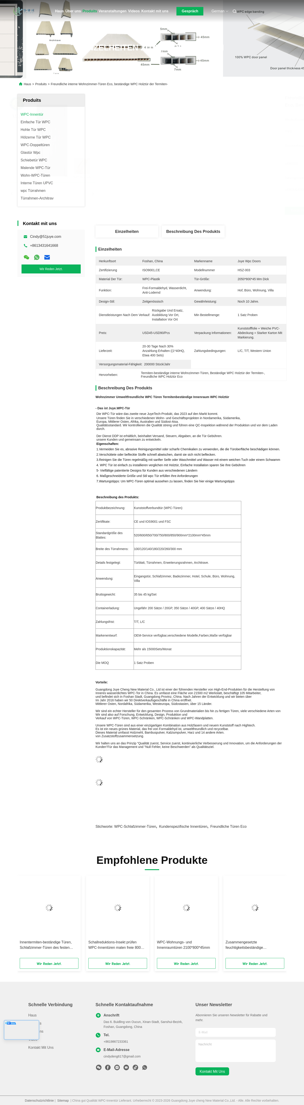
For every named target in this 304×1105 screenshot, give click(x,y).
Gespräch (190, 11)
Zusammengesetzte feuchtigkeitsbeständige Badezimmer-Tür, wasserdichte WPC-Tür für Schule (250, 945)
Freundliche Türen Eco (228, 826)
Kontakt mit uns (155, 11)
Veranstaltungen (112, 11)
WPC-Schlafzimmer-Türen (135, 826)
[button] (33, 918)
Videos (134, 11)
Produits (90, 11)
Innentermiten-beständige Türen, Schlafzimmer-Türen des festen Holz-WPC (46, 945)
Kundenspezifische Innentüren (183, 826)
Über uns (73, 11)
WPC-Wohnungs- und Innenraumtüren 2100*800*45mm (183, 944)
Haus (59, 11)
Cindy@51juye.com (45, 236)
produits (34, 1023)
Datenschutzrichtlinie (39, 1100)
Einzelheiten (127, 231)
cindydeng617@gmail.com (122, 1056)
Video (32, 1039)
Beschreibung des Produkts (193, 231)
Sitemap (63, 1100)
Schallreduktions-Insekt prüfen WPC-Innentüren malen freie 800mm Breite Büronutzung (117, 945)
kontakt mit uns (212, 1071)
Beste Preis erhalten (216, 210)
